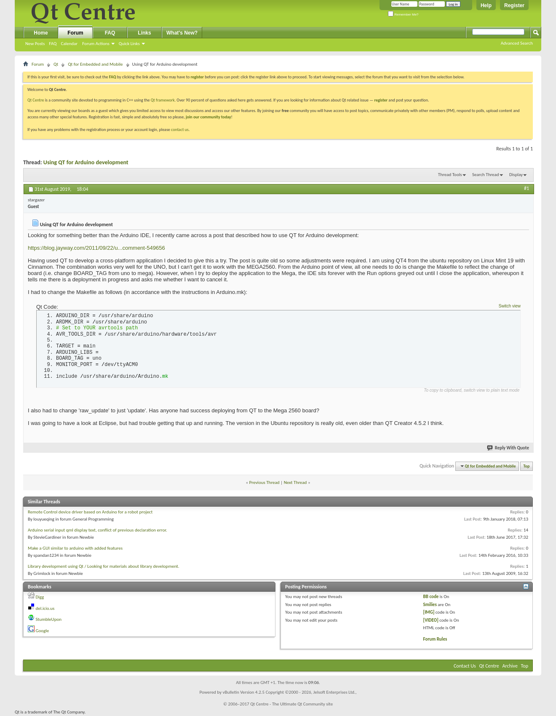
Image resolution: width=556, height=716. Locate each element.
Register (514, 5)
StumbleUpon (49, 619)
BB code (431, 596)
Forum (75, 33)
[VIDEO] (430, 620)
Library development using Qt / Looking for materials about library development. (103, 566)
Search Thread (485, 174)
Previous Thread (264, 482)
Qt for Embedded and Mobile (95, 64)
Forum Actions (96, 43)
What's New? (182, 33)
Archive (510, 666)
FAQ (52, 43)
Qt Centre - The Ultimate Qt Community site (291, 704)
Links (144, 33)
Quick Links (129, 43)
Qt (55, 64)
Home (41, 33)
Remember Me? (403, 14)
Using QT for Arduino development (85, 162)
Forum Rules (435, 639)
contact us (180, 129)
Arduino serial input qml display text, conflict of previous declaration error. (97, 530)
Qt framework (163, 100)
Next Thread (295, 482)
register (381, 100)
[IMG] (429, 612)
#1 (526, 188)
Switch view (510, 306)
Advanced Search (517, 43)
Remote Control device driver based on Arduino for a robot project (90, 512)
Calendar (69, 43)
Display (516, 174)
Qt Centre (35, 100)
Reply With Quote (508, 448)
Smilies (430, 604)
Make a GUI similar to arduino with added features (75, 548)
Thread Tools (450, 174)
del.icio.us (45, 608)
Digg (40, 597)
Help (486, 5)
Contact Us (465, 666)
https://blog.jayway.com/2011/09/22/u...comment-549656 (96, 248)
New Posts (35, 43)
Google (42, 630)
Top (527, 466)
